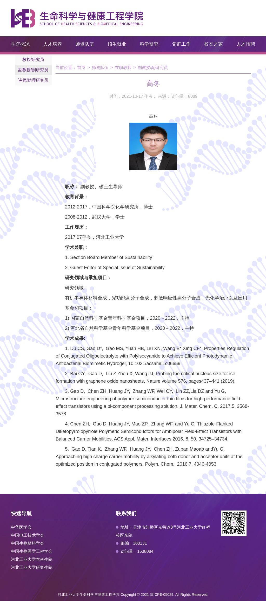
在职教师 (123, 67)
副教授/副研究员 (33, 70)
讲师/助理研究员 (33, 80)
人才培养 (52, 44)
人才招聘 (245, 44)
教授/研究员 (33, 59)
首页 (81, 67)
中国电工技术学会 (27, 535)
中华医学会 (21, 527)
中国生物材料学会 (27, 543)
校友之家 (213, 44)
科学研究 (149, 44)
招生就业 (117, 44)
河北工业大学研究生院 (31, 567)
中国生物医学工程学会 (31, 551)
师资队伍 (84, 44)
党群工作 (181, 44)
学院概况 (20, 44)
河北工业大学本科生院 (31, 559)
